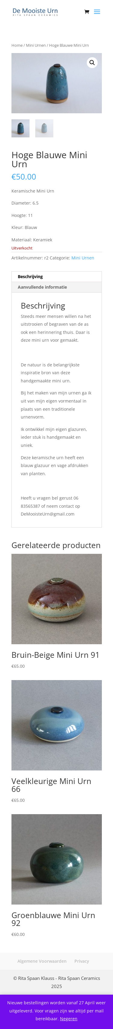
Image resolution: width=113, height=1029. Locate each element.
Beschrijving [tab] (30, 276)
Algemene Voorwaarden (42, 961)
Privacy (81, 961)
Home (17, 45)
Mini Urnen (36, 45)
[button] (92, 62)
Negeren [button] (68, 1018)
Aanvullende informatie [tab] (42, 287)
